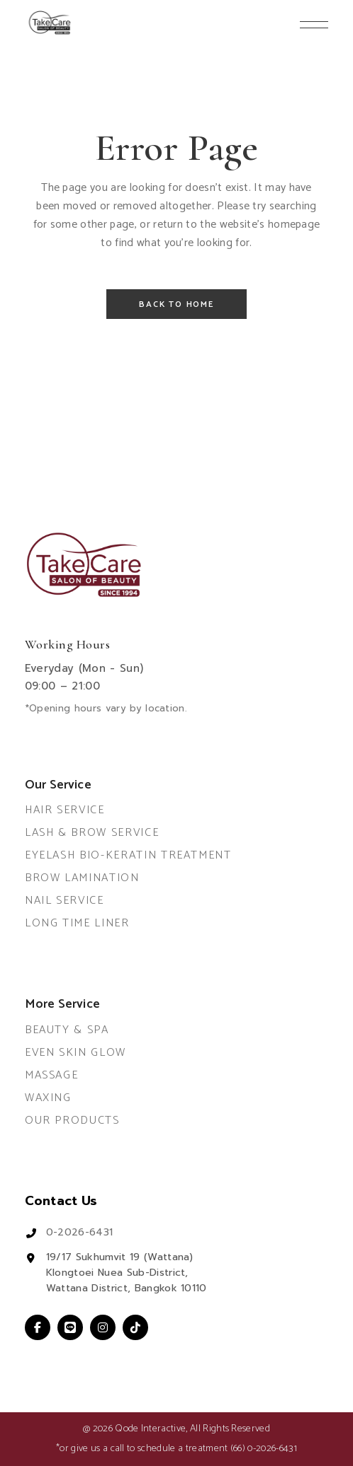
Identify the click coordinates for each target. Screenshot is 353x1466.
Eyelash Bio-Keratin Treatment (128, 855)
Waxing (48, 1097)
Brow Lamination (82, 878)
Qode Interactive (150, 1429)
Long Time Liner (77, 923)
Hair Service (65, 810)
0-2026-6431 (79, 1232)
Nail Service (64, 900)
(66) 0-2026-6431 (263, 1449)
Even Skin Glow (75, 1052)
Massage (52, 1075)
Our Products (72, 1120)
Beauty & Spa (67, 1030)
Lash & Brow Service (92, 832)
